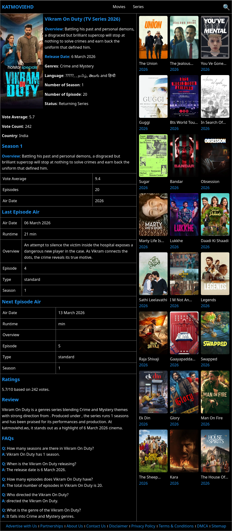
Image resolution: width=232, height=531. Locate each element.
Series (138, 6)
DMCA (202, 526)
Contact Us (96, 526)
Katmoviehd (18, 7)
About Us (75, 526)
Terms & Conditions (176, 526)
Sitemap (219, 526)
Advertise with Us (21, 526)
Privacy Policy (143, 526)
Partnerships (51, 526)
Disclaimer (118, 526)
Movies (119, 6)
